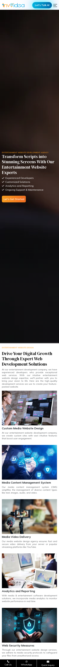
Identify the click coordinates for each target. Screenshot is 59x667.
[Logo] (13, 5)
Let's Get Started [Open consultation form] (14, 199)
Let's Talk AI (42, 5)
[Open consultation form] (47, 663)
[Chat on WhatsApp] (26, 663)
